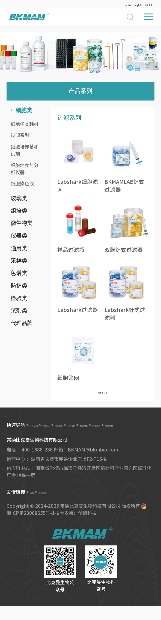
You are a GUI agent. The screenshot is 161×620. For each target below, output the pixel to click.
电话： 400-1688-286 (30, 463)
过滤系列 (20, 135)
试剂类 (19, 310)
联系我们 (19, 438)
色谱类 (19, 273)
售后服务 (133, 429)
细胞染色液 (22, 183)
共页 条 (102, 395)
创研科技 (53, 506)
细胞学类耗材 (24, 124)
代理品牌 (21, 323)
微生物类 (21, 223)
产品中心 (62, 429)
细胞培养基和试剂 (24, 150)
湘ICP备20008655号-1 (31, 526)
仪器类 (19, 235)
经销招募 (43, 438)
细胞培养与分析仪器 (24, 169)
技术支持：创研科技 (76, 526)
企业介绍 (39, 429)
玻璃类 (19, 198)
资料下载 (86, 429)
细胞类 (24, 110)
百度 (34, 506)
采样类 (19, 260)
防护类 (19, 285)
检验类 (19, 298)
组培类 (19, 210)
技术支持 (109, 429)
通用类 (19, 248)
